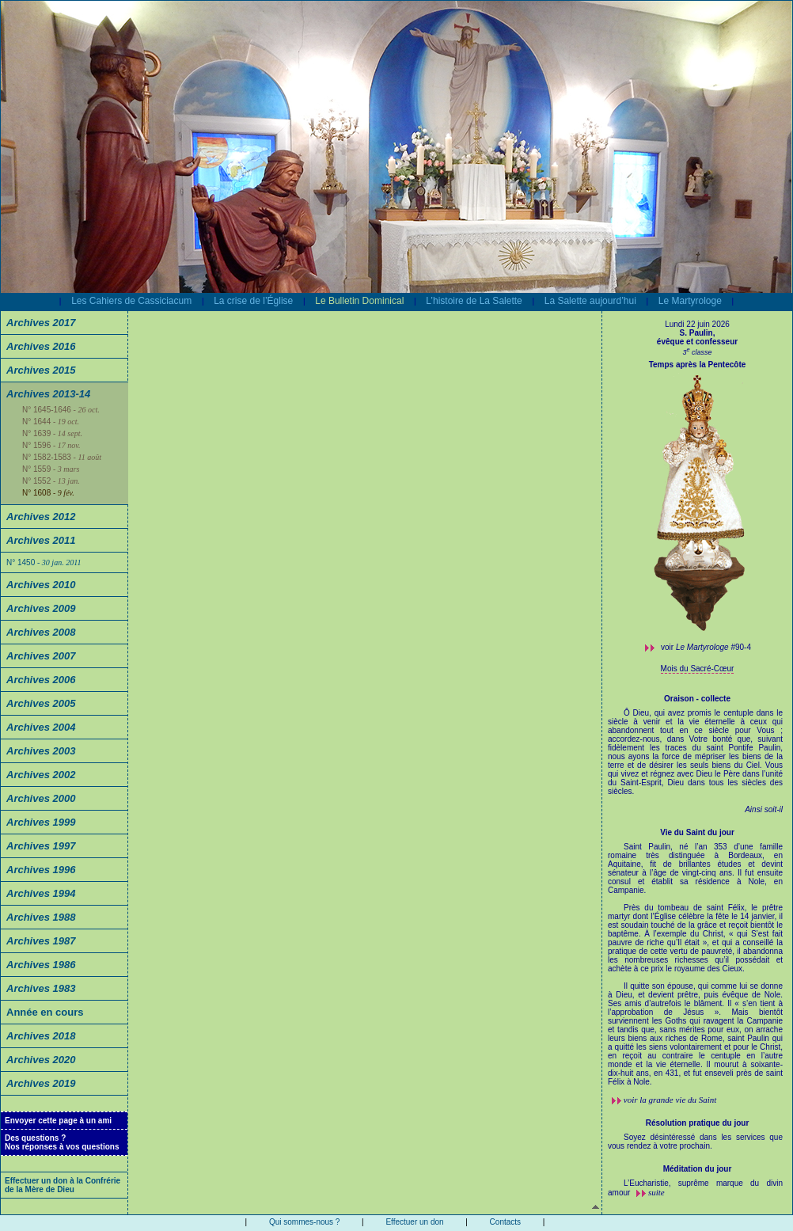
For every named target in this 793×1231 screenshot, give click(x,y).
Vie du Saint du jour (697, 832)
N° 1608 (48, 492)
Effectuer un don (414, 1222)
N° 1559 (50, 469)
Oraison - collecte (697, 698)
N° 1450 (43, 562)
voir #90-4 (706, 647)
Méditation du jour (697, 1169)
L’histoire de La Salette (474, 300)
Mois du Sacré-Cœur (697, 668)
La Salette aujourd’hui (590, 300)
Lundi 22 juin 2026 (697, 324)
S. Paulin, (697, 333)
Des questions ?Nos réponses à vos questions (62, 1142)
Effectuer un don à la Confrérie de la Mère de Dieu (62, 1185)
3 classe (696, 352)
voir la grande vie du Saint (670, 1099)
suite (656, 1192)
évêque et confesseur (697, 341)
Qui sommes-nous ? (304, 1222)
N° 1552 (51, 481)
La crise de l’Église (253, 300)
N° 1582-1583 (61, 457)
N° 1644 (50, 421)
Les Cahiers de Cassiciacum (131, 300)
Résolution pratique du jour (697, 1123)
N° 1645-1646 (61, 409)
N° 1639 (52, 433)
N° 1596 (51, 445)
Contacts (505, 1222)
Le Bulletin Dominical (359, 300)
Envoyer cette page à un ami (58, 1120)
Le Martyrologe (690, 300)
